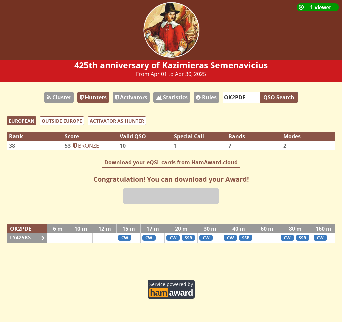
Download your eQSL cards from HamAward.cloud (171, 162)
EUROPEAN (21, 121)
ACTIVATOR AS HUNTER (117, 121)
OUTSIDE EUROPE (62, 121)
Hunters (93, 97)
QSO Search (278, 97)
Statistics (172, 97)
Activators (131, 97)
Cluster (59, 97)
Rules (206, 97)
